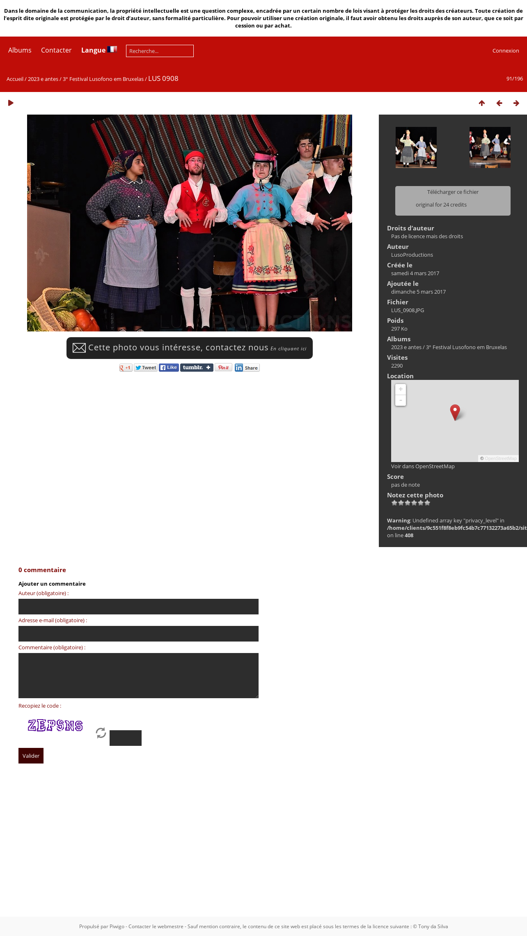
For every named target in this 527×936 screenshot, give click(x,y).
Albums (20, 50)
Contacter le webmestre (155, 926)
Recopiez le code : (39, 705)
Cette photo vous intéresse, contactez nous (190, 347)
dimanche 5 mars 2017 (418, 291)
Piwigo (117, 926)
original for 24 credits (441, 204)
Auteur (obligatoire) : (43, 593)
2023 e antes (43, 79)
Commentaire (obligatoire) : (51, 647)
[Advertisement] (252, 847)
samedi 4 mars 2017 (415, 273)
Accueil (15, 79)
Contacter (56, 50)
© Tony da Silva (430, 926)
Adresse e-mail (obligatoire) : (52, 620)
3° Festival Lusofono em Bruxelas (103, 79)
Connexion (506, 50)
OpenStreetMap (501, 458)
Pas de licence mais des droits (427, 236)
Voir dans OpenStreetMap (423, 466)
